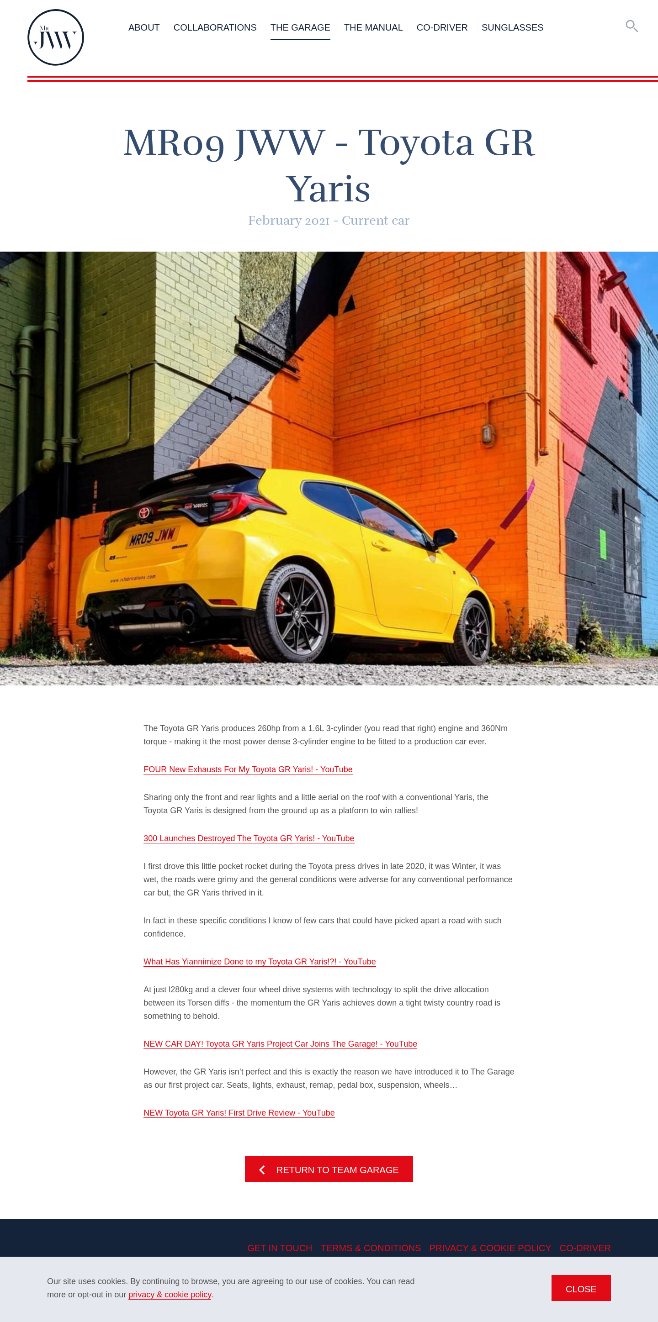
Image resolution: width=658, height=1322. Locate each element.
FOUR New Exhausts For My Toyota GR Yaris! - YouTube (248, 769)
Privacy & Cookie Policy (491, 1248)
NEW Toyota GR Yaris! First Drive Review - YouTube (238, 1112)
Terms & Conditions (371, 1248)
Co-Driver (585, 1248)
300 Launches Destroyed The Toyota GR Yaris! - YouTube (248, 838)
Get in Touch (279, 1248)
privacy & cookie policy (169, 1294)
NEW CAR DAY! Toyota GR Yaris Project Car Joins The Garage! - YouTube (280, 1043)
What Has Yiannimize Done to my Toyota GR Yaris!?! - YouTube (259, 961)
